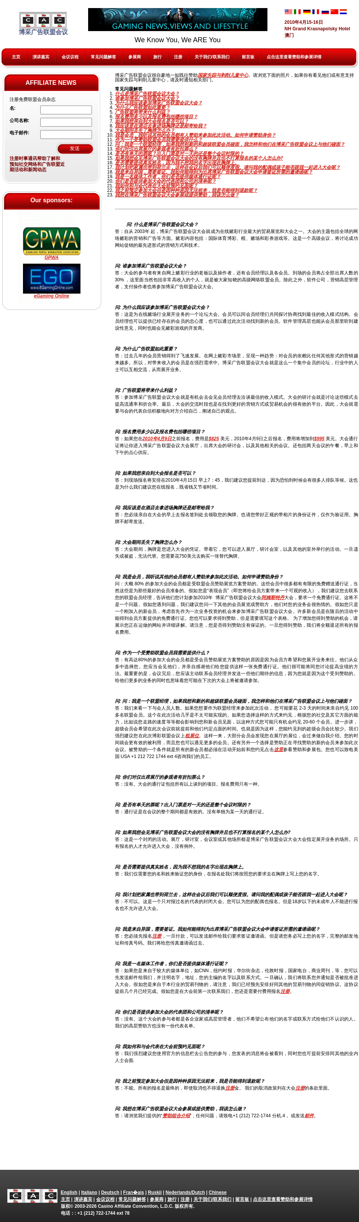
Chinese (218, 1192)
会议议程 (70, 56)
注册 (178, 56)
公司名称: (20, 120)
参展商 (134, 56)
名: (13, 108)
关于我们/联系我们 (212, 56)
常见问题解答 (103, 56)
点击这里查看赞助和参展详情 (294, 56)
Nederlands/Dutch (185, 1192)
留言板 (248, 56)
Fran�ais (133, 1192)
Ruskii (155, 1192)
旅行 (157, 56)
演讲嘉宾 (41, 56)
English (69, 1192)
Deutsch (110, 1192)
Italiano (89, 1192)
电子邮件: (20, 132)
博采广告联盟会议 (43, 23)
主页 (16, 56)
